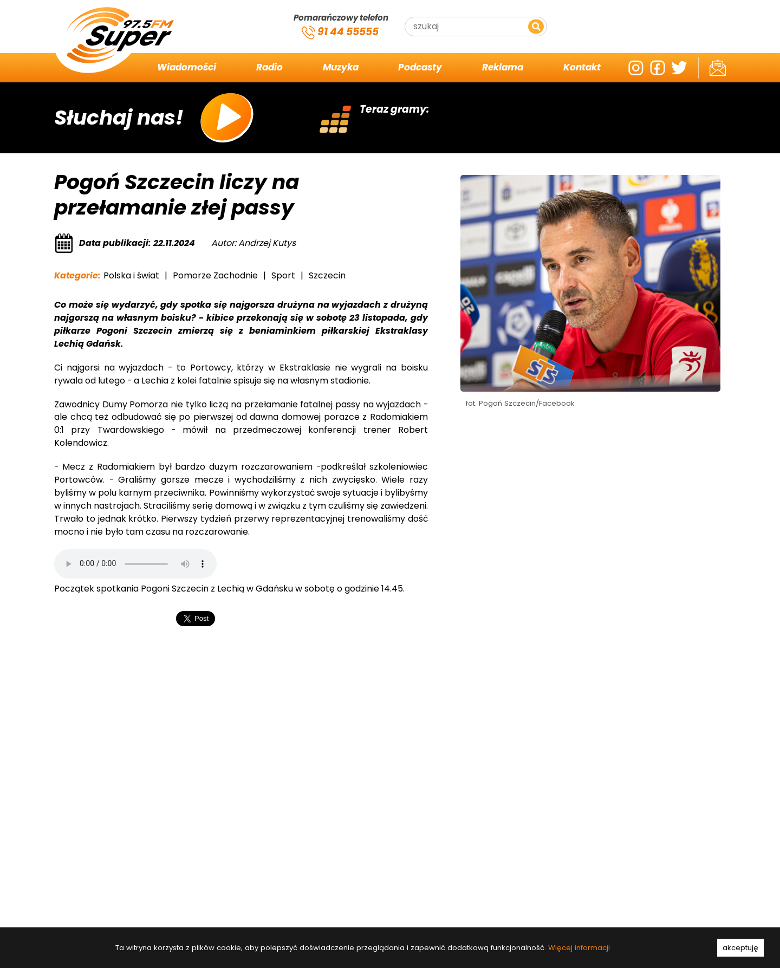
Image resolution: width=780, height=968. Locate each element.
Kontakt (582, 67)
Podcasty (420, 67)
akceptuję (740, 948)
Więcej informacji (579, 948)
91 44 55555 (340, 32)
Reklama (502, 67)
